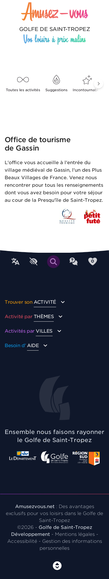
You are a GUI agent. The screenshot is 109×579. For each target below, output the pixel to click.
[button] (98, 84)
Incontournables (87, 83)
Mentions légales (75, 534)
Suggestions (56, 83)
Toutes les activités (23, 83)
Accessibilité (22, 541)
